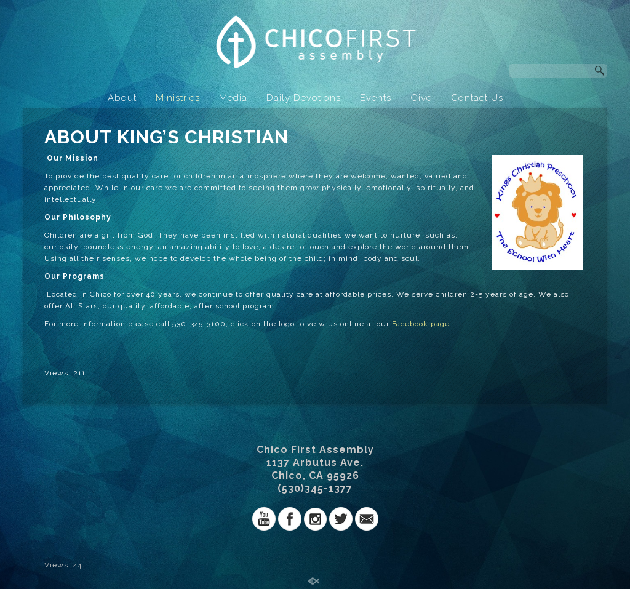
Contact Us (477, 97)
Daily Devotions (303, 97)
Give (421, 97)
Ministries (178, 97)
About (122, 97)
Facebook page (421, 323)
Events (375, 97)
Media (233, 97)
